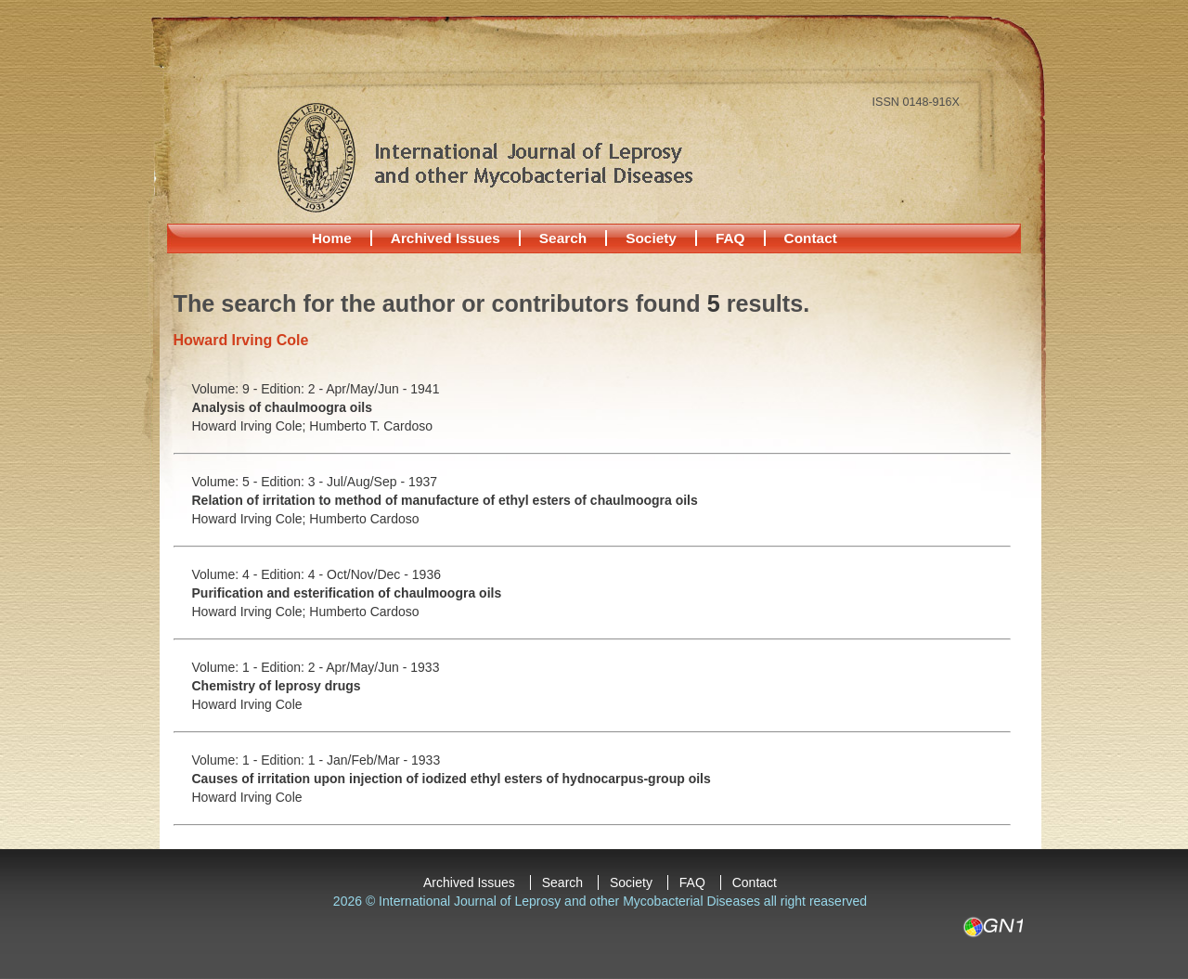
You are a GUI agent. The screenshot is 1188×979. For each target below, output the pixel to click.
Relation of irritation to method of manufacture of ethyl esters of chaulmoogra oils (445, 500)
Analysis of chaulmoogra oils (282, 407)
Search (563, 238)
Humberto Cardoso (364, 518)
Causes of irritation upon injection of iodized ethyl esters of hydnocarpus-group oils (451, 778)
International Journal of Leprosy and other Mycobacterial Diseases (484, 156)
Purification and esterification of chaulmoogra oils (347, 593)
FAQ (730, 238)
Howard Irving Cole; (251, 426)
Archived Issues (445, 238)
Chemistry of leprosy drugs (276, 685)
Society (651, 238)
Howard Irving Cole (247, 704)
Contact (810, 238)
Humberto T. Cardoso (371, 426)
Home (332, 238)
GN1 (992, 927)
